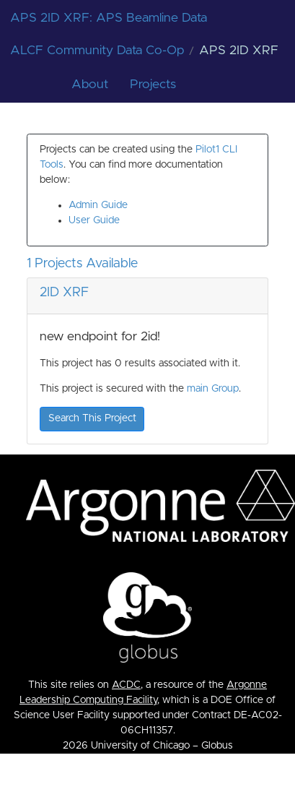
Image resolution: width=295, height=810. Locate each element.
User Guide (94, 220)
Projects (153, 84)
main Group (213, 389)
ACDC (126, 685)
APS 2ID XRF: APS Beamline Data (108, 18)
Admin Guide (98, 205)
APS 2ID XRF (238, 50)
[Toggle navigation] (267, 17)
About (89, 84)
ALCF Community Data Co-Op (97, 50)
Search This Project (92, 418)
